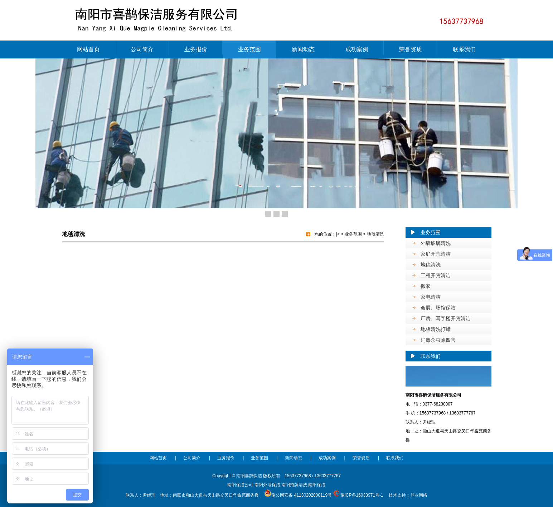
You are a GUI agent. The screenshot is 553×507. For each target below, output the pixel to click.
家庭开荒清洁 (436, 254)
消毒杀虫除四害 (438, 340)
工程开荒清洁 (436, 275)
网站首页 (88, 49)
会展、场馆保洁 (438, 308)
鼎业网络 (418, 495)
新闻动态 (303, 49)
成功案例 (356, 49)
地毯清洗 (431, 264)
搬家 (426, 286)
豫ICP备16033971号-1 (361, 495)
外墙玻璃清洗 (436, 243)
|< (338, 234)
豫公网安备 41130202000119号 (298, 495)
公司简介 (142, 49)
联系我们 (464, 49)
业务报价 (195, 49)
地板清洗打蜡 (436, 329)
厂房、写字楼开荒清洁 (446, 318)
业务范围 (249, 49)
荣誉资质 (410, 49)
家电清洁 (431, 297)
